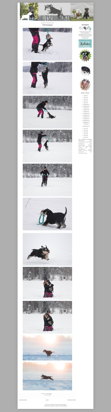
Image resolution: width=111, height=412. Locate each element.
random (90, 149)
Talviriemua (47, 25)
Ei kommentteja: (49, 393)
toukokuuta (85, 116)
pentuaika (80, 147)
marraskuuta (86, 106)
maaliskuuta (86, 120)
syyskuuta (85, 109)
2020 (85, 99)
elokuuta (86, 111)
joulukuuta (85, 104)
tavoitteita (90, 150)
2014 (85, 133)
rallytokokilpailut (81, 149)
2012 (85, 137)
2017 (85, 128)
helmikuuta (85, 122)
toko (91, 151)
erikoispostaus (81, 140)
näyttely (90, 146)
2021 (85, 97)
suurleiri (85, 150)
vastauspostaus (81, 153)
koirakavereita (81, 143)
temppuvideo (81, 151)
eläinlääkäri (89, 139)
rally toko (88, 147)
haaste (90, 140)
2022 (85, 95)
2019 (85, 101)
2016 (85, 130)
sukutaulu (80, 150)
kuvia (50, 394)
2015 (85, 132)
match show (81, 146)
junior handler (89, 142)
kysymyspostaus (81, 145)
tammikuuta (85, 126)
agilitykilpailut (84, 139)
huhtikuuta (85, 118)
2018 (85, 102)
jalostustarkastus (81, 142)
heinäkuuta (85, 113)
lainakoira (90, 145)
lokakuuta (86, 107)
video (86, 153)
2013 (85, 135)
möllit (86, 146)
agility (79, 139)
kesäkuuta (85, 115)
